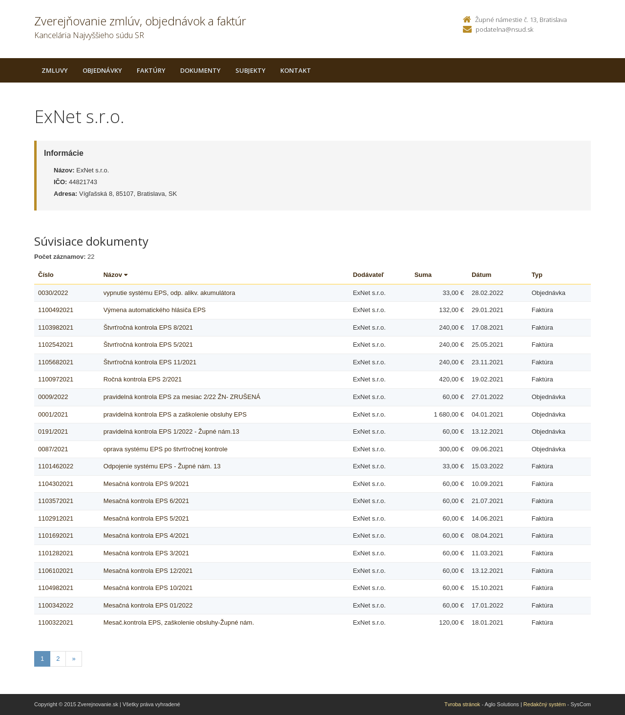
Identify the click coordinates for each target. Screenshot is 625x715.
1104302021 (55, 483)
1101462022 (55, 466)
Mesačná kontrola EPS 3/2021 (146, 553)
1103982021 (55, 327)
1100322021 (55, 622)
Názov (115, 274)
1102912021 (55, 518)
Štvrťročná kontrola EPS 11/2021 (150, 362)
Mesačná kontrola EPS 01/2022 (148, 605)
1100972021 (55, 379)
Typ (537, 274)
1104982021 (55, 587)
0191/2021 (53, 431)
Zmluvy (55, 70)
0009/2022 (53, 396)
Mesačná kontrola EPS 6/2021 (146, 501)
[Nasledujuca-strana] (73, 659)
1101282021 (55, 553)
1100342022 (55, 605)
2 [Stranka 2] (58, 658)
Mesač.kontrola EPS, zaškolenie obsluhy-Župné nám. (179, 622)
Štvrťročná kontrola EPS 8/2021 (148, 327)
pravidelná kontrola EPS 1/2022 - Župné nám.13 (171, 431)
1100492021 (55, 310)
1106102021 (55, 570)
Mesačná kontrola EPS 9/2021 (146, 483)
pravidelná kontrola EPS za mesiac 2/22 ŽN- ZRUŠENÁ (182, 396)
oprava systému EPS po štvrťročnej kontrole (166, 449)
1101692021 (55, 535)
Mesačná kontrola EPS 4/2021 (146, 535)
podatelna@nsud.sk (504, 29)
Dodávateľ (368, 274)
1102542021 (55, 344)
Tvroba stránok (462, 704)
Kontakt (295, 70)
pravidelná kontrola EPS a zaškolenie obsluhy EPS (175, 414)
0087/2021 (53, 449)
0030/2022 (53, 292)
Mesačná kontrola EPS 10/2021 (148, 587)
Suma (423, 274)
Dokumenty (200, 70)
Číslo (46, 274)
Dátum (481, 274)
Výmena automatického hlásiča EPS (155, 310)
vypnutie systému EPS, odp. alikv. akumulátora (169, 292)
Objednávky (102, 70)
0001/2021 (53, 414)
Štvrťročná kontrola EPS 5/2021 (148, 344)
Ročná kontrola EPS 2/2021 (143, 379)
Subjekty (250, 70)
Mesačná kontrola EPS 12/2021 (148, 570)
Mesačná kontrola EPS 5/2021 (146, 518)
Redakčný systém (544, 704)
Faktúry (151, 70)
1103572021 (55, 501)
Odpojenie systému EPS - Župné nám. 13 (162, 466)
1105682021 (55, 362)
